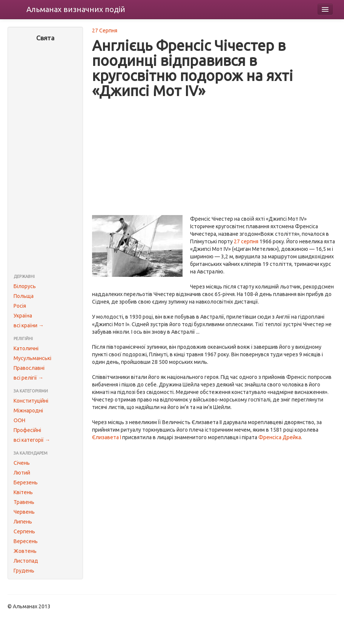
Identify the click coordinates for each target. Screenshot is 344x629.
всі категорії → (32, 440)
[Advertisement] (45, 159)
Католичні (26, 348)
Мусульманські (32, 358)
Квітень (23, 492)
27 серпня (246, 241)
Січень (22, 463)
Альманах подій (75, 9)
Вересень (26, 541)
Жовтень (25, 551)
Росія (20, 306)
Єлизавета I (106, 437)
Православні (29, 368)
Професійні (27, 430)
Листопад (26, 561)
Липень (23, 522)
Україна (23, 316)
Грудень (24, 571)
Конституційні (31, 401)
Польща (24, 296)
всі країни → (29, 325)
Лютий (22, 473)
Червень (24, 512)
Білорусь (25, 286)
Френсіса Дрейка (279, 437)
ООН (19, 420)
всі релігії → (28, 378)
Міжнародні (28, 411)
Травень (24, 502)
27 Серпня (104, 30)
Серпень (24, 531)
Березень (26, 482)
